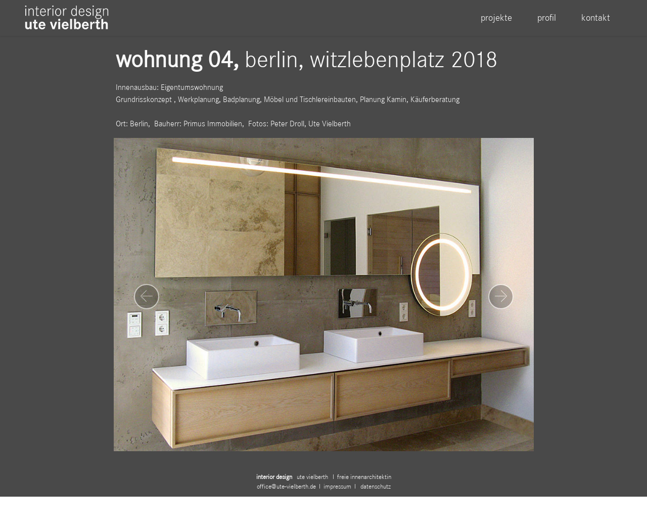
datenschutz (375, 494)
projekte (496, 17)
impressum (339, 494)
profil (546, 17)
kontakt (595, 17)
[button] (146, 296)
